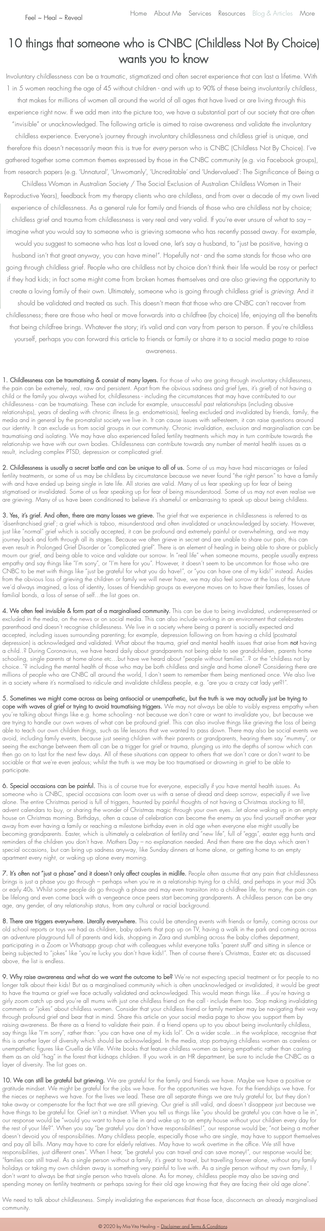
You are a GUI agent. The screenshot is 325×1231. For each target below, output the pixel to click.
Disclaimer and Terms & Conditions (194, 1226)
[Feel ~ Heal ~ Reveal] (54, 17)
